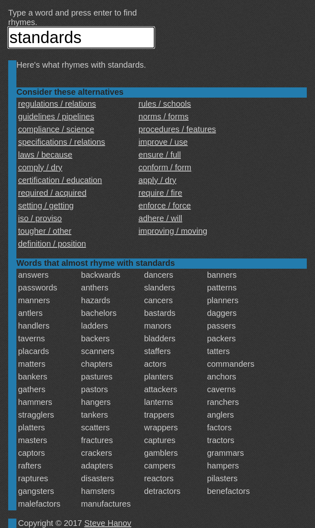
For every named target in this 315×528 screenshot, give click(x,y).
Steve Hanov (108, 523)
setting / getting (46, 205)
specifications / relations (61, 141)
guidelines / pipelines (56, 116)
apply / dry (157, 180)
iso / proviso (40, 218)
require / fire (161, 192)
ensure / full (160, 154)
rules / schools (165, 103)
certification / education (60, 180)
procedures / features (177, 129)
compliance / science (56, 129)
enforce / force (165, 205)
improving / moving (173, 230)
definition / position (52, 243)
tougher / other (44, 230)
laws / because (45, 154)
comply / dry (40, 167)
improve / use (163, 141)
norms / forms (164, 116)
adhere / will (161, 218)
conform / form (165, 167)
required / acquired (52, 192)
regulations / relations (57, 103)
